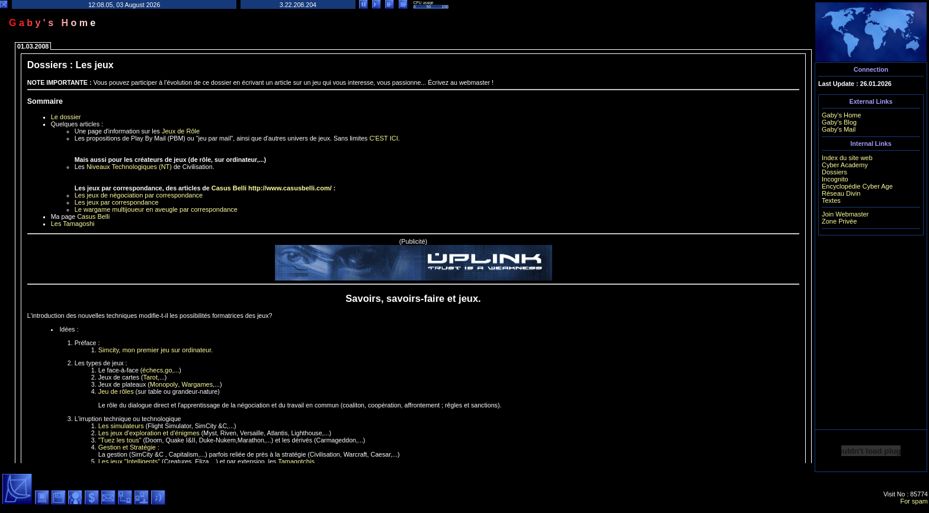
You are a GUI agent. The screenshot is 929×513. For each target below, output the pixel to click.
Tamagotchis (296, 461)
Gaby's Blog (839, 122)
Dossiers (834, 172)
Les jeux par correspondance (117, 202)
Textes (831, 200)
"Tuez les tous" (120, 440)
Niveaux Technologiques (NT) (129, 166)
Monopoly (164, 384)
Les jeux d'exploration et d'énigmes (149, 432)
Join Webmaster (845, 214)
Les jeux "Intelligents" (129, 461)
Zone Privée (839, 221)
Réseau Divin (841, 193)
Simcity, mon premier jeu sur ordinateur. (155, 349)
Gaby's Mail (839, 129)
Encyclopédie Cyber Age (857, 186)
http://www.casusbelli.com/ (290, 188)
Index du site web (847, 157)
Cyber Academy (845, 164)
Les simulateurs (121, 425)
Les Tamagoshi (73, 223)
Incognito (835, 179)
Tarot (150, 377)
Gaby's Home (841, 115)
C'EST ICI (383, 138)
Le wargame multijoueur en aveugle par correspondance (156, 209)
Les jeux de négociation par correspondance (139, 195)
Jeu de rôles (116, 391)
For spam (914, 501)
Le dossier (66, 116)
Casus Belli (229, 188)
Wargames (197, 384)
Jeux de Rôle (181, 131)
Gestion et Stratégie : (128, 447)
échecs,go (157, 370)
